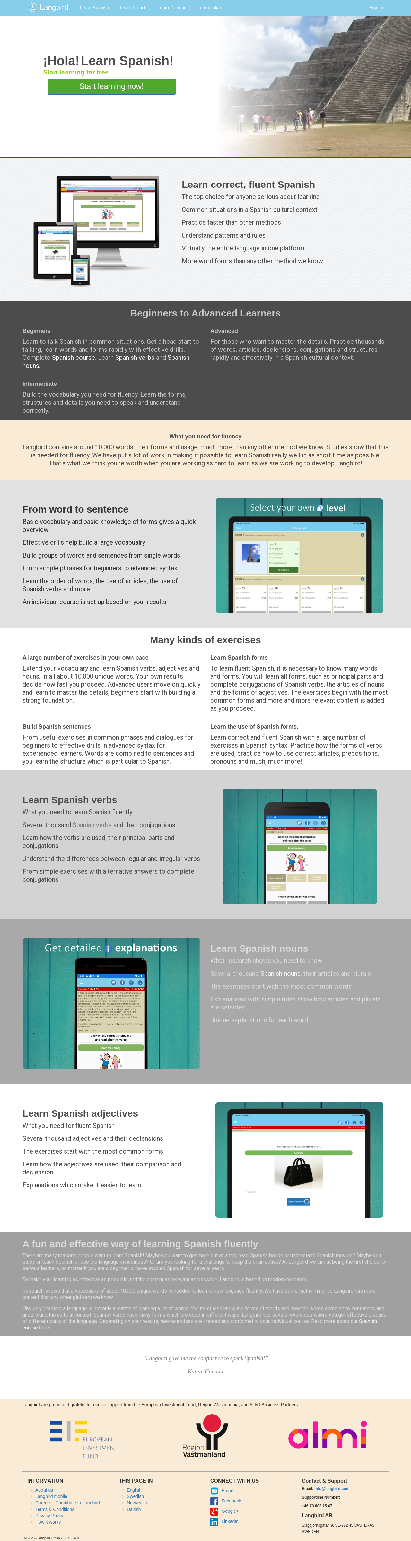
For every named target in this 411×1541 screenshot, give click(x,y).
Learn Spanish (94, 7)
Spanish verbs (134, 357)
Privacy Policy (49, 1515)
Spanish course (73, 357)
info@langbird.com (331, 1488)
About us (44, 1490)
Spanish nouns (280, 973)
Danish (134, 1509)
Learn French (133, 7)
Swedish (135, 1496)
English (134, 1490)
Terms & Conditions (54, 1509)
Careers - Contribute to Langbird (67, 1502)
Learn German (172, 7)
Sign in (376, 7)
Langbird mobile (51, 1496)
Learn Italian (209, 7)
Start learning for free (75, 72)
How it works (48, 1522)
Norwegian (137, 1502)
